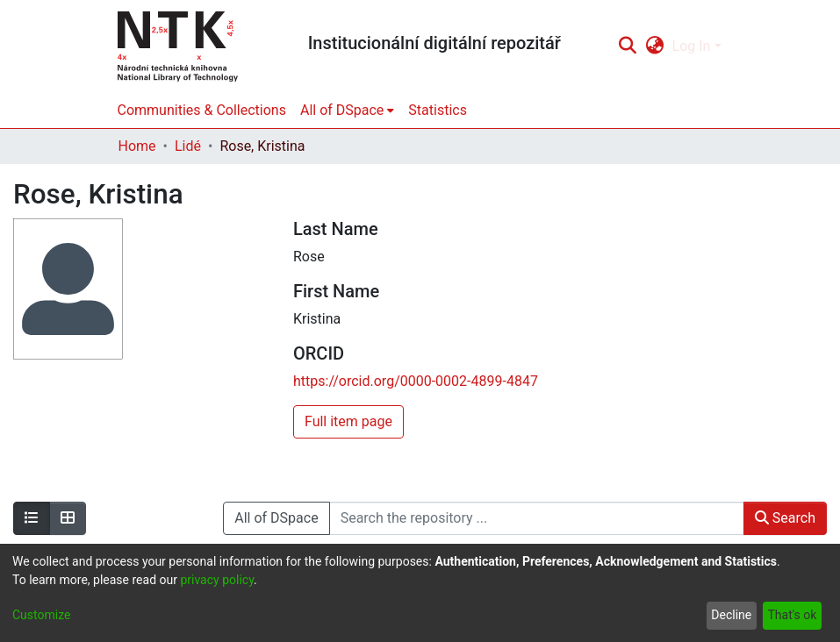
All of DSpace (276, 518)
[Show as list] (31, 518)
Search (785, 518)
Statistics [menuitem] (437, 110)
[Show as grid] (67, 518)
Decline (731, 615)
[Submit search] (628, 46)
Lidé (188, 146)
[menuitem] (654, 46)
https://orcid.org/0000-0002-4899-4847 (415, 381)
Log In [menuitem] (691, 46)
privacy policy (217, 580)
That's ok (791, 615)
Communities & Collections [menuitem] (202, 110)
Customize (41, 615)
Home (137, 146)
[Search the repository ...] (536, 518)
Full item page (348, 421)
